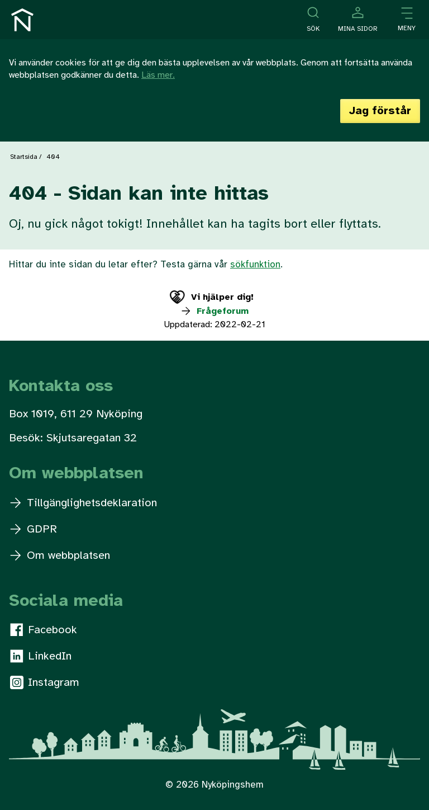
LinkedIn (41, 656)
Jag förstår (380, 111)
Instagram (44, 682)
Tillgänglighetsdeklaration (83, 503)
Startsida (23, 157)
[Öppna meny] (406, 20)
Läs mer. (158, 75)
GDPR (33, 529)
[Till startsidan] (22, 19)
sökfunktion (255, 265)
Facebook (43, 630)
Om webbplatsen (60, 556)
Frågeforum (214, 311)
